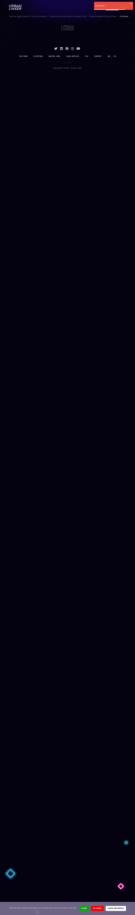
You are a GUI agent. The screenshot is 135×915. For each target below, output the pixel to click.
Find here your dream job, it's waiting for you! (68, 16)
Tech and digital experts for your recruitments (27, 16)
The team (23, 56)
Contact (98, 56)
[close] (131, 4)
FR (115, 56)
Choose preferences (116, 908)
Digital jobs (54, 56)
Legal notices (72, 56)
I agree (84, 908)
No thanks (97, 908)
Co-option (37, 56)
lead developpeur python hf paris (103, 16)
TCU (86, 56)
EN (109, 56)
